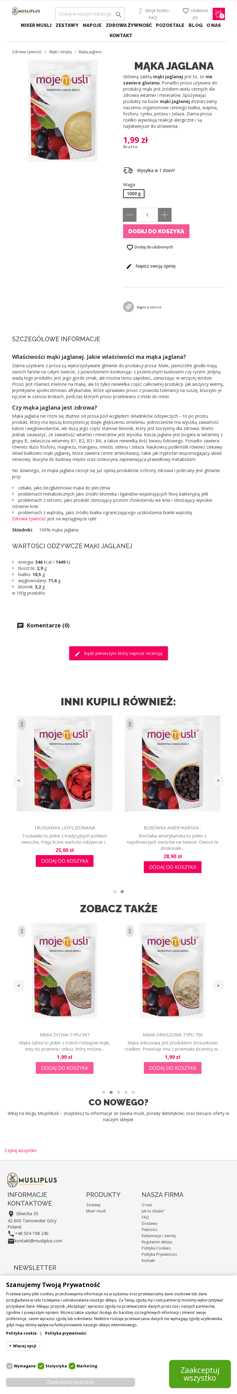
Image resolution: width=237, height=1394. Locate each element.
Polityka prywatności (65, 1333)
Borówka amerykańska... (173, 828)
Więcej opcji (24, 1346)
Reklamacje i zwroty (159, 1235)
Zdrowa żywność (129, 25)
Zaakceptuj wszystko (200, 1374)
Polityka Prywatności (159, 1254)
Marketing (87, 1366)
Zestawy (67, 25)
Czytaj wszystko (21, 1150)
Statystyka (56, 1366)
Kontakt (121, 35)
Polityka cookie (21, 1333)
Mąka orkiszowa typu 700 (173, 1035)
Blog (195, 25)
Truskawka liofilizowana (64, 828)
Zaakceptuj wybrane (70, 1382)
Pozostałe (170, 25)
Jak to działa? (153, 1211)
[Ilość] (147, 215)
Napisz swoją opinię (151, 266)
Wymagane (25, 1366)
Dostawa (149, 1223)
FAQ (152, 17)
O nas (213, 25)
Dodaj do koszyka (156, 231)
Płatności (149, 1229)
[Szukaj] (90, 13)
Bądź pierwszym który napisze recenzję (118, 653)
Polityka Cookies (156, 1248)
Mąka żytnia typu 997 (64, 1035)
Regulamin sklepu (157, 1242)
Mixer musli (36, 25)
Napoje (92, 25)
